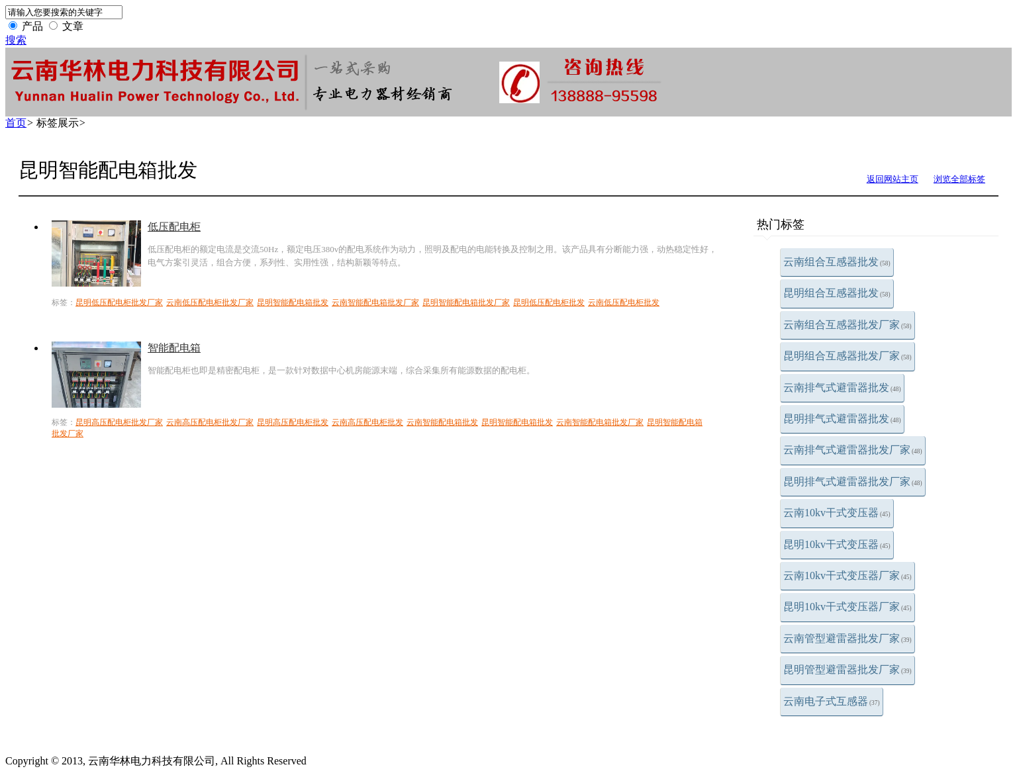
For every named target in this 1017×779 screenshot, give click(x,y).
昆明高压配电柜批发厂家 (119, 422)
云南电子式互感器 (831, 701)
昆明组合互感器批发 (837, 292)
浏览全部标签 (959, 179)
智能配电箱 (174, 347)
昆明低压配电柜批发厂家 (119, 302)
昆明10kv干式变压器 (837, 544)
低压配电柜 (174, 226)
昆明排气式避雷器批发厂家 (852, 481)
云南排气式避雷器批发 (842, 387)
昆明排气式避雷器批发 (842, 418)
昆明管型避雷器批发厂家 (847, 669)
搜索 (15, 40)
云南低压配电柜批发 (623, 302)
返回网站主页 (892, 179)
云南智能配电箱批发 (442, 422)
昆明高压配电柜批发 (292, 422)
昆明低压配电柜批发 (549, 302)
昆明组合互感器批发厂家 (847, 355)
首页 (15, 122)
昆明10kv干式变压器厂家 (847, 606)
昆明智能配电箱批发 (292, 302)
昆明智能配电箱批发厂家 (466, 302)
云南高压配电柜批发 (367, 422)
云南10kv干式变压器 (837, 512)
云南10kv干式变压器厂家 (847, 575)
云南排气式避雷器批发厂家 (852, 449)
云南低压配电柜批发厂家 (210, 302)
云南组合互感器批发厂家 (847, 324)
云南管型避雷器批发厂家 (847, 638)
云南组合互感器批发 (837, 261)
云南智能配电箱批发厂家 (375, 302)
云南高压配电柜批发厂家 (210, 422)
